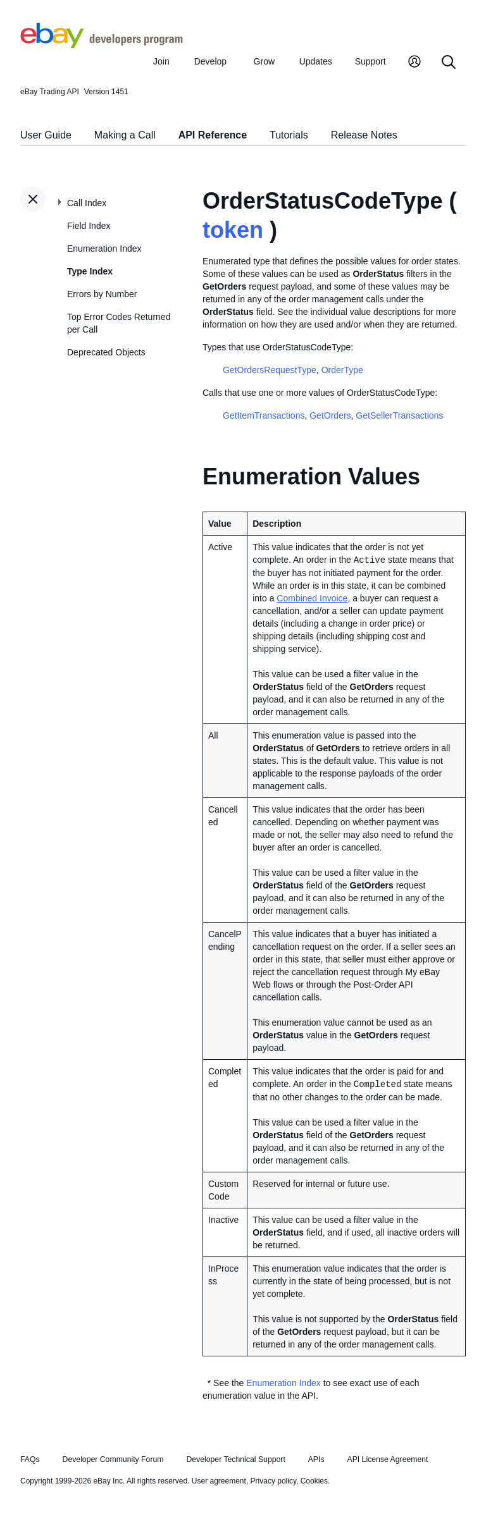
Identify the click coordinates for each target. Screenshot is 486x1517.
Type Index (90, 271)
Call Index (86, 203)
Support (370, 61)
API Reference (212, 135)
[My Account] (414, 63)
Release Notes (364, 135)
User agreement (219, 1481)
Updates (315, 61)
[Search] (449, 63)
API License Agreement (387, 1459)
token (232, 230)
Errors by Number (102, 294)
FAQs (30, 1459)
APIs (316, 1459)
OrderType (342, 370)
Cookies (314, 1481)
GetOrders (330, 415)
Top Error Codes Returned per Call (118, 323)
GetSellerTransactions (399, 415)
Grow (264, 61)
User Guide (46, 135)
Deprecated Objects (106, 352)
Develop (210, 61)
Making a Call (125, 135)
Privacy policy (273, 1481)
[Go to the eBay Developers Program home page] (101, 45)
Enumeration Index (104, 248)
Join (161, 61)
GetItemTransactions (263, 415)
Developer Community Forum (113, 1459)
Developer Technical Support (235, 1459)
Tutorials (289, 135)
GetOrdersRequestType (269, 370)
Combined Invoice (312, 598)
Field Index (88, 226)
